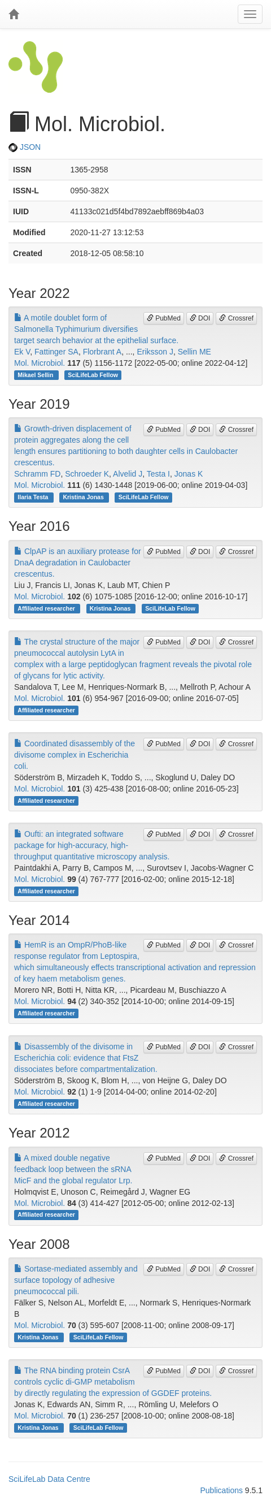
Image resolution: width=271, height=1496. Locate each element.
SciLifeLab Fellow (93, 374)
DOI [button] (200, 318)
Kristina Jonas (84, 497)
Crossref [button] (236, 318)
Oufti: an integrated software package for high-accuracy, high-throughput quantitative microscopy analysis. (91, 845)
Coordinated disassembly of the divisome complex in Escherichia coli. (74, 755)
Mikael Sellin (36, 374)
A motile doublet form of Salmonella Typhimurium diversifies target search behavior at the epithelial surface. (96, 329)
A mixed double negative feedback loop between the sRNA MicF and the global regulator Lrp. (73, 1169)
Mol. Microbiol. (39, 362)
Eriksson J (155, 351)
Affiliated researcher (47, 608)
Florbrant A (102, 351)
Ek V (22, 351)
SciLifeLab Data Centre (49, 1479)
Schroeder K (87, 473)
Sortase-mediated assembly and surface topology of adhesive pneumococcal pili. (76, 1280)
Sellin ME (194, 351)
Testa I (158, 473)
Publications (221, 1490)
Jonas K (188, 473)
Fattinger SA (56, 351)
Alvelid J (127, 473)
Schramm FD (37, 473)
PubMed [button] (164, 318)
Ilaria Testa (34, 497)
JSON (24, 147)
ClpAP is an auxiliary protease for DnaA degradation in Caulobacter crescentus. (77, 562)
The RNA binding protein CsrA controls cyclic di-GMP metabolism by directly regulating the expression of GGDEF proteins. (113, 1382)
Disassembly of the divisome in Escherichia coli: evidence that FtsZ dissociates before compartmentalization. (86, 1058)
